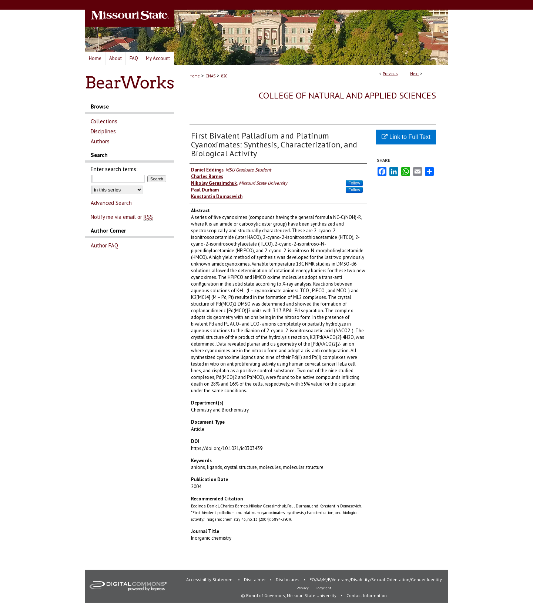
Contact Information (366, 595)
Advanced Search (111, 202)
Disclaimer (255, 579)
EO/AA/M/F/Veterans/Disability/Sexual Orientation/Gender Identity (375, 579)
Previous (390, 73)
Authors (100, 141)
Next (414, 73)
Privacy (303, 588)
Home (195, 76)
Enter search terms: (114, 169)
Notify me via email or (122, 216)
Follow (354, 183)
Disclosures (288, 579)
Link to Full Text (406, 137)
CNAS (210, 76)
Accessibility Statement (210, 579)
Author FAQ (104, 245)
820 (224, 76)
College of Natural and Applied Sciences (347, 95)
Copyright (323, 588)
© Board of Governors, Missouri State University (289, 595)
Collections (104, 121)
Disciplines (103, 131)
